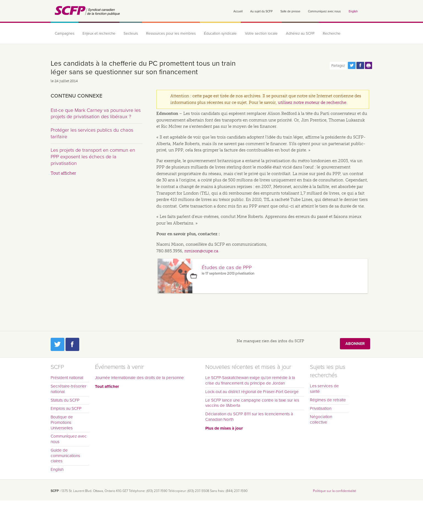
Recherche (331, 33)
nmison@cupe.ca (201, 250)
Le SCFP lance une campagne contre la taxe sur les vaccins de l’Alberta (252, 403)
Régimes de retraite (328, 399)
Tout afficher (63, 173)
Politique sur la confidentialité (334, 491)
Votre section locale (261, 33)
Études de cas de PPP (227, 267)
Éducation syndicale (220, 33)
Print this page (369, 65)
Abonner (355, 343)
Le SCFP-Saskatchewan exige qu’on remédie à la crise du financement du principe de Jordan (250, 380)
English (353, 11)
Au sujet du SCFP (261, 11)
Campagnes (64, 33)
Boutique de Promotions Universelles (62, 422)
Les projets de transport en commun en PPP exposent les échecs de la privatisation (93, 156)
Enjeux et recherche (99, 33)
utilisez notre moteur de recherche (312, 102)
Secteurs (131, 33)
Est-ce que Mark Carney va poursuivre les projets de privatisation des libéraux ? (96, 113)
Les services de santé (324, 388)
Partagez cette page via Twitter (352, 65)
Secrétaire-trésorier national (68, 389)
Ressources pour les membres (171, 33)
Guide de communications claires (65, 456)
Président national (67, 377)
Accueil (237, 11)
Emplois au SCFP (66, 408)
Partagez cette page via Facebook (360, 65)
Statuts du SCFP (65, 400)
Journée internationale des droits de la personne (139, 377)
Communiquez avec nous (324, 11)
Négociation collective (321, 419)
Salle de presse (290, 11)
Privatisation (320, 408)
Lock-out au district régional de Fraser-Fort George (252, 391)
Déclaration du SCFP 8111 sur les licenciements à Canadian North (249, 416)
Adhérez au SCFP (300, 33)
